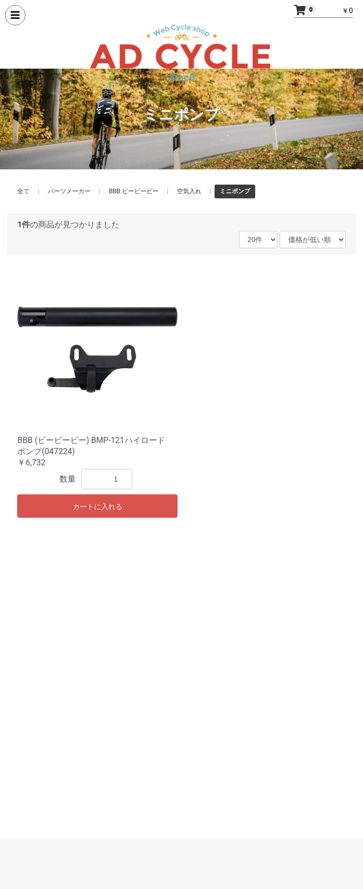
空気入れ (189, 191)
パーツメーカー (69, 191)
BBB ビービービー (133, 191)
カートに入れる (98, 506)
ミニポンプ (235, 191)
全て (23, 191)
